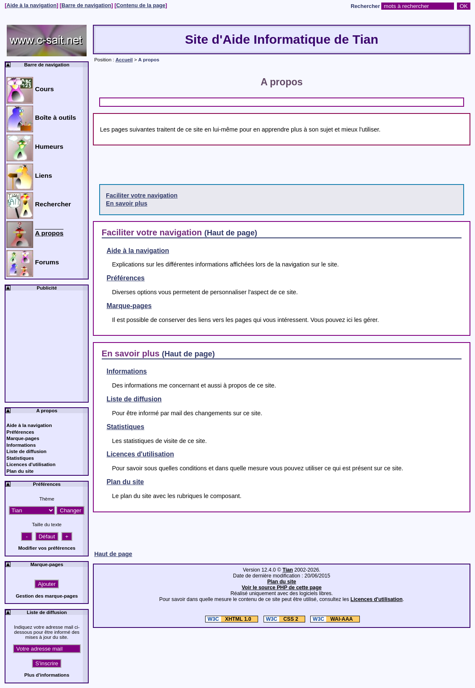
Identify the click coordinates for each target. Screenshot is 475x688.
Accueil (124, 59)
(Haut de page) (230, 233)
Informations (127, 371)
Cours (44, 88)
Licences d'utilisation (140, 454)
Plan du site (125, 481)
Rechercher (365, 6)
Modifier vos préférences (46, 548)
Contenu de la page (140, 5)
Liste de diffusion (134, 399)
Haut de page (113, 554)
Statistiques (126, 426)
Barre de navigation (86, 5)
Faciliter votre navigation (141, 195)
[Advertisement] (198, 101)
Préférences (126, 278)
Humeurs (49, 146)
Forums (47, 262)
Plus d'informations (46, 674)
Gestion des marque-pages (47, 595)
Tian (287, 570)
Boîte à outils (55, 117)
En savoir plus (126, 203)
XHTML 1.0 (229, 619)
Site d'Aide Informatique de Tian (281, 39)
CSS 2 (282, 619)
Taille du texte (46, 524)
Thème (46, 498)
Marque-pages (129, 305)
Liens (43, 175)
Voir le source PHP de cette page (282, 587)
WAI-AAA (332, 619)
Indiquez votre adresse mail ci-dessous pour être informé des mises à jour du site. (46, 632)
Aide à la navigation (32, 5)
